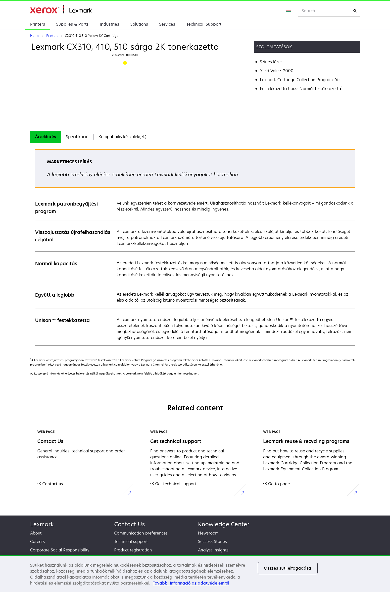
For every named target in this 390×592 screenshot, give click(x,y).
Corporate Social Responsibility (59, 550)
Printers (37, 24)
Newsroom (208, 533)
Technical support (131, 541)
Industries (109, 24)
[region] (195, 573)
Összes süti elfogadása (287, 568)
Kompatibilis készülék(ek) (122, 136)
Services (167, 24)
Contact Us (129, 524)
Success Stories (212, 541)
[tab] (45, 137)
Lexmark (42, 524)
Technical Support (203, 24)
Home (61, 9)
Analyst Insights (213, 550)
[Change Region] (289, 11)
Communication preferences (141, 533)
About (36, 533)
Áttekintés (45, 136)
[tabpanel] (195, 247)
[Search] (355, 10)
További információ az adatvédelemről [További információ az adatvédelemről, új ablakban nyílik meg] (191, 583)
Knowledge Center (223, 524)
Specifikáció (77, 136)
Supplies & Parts (72, 24)
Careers (37, 541)
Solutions (139, 24)
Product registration (133, 550)
